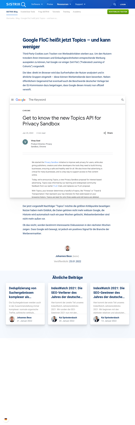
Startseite (10, 18)
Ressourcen (64, 4)
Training (66, 12)
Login (123, 4)
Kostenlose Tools (28, 12)
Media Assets (77, 413)
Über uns (14, 384)
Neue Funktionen (109, 388)
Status (104, 400)
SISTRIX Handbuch (110, 384)
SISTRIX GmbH (18, 378)
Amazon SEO (46, 392)
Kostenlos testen (118, 12)
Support (80, 4)
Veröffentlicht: (61, 261)
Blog (18, 18)
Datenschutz (16, 396)
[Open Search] (114, 4)
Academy (77, 12)
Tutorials (56, 12)
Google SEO (45, 388)
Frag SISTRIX (43, 12)
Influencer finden (48, 396)
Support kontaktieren (110, 396)
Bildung (13, 392)
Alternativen (76, 409)
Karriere (13, 388)
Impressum (15, 400)
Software (37, 4)
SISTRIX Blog (12, 12)
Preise (50, 4)
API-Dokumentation (110, 392)
